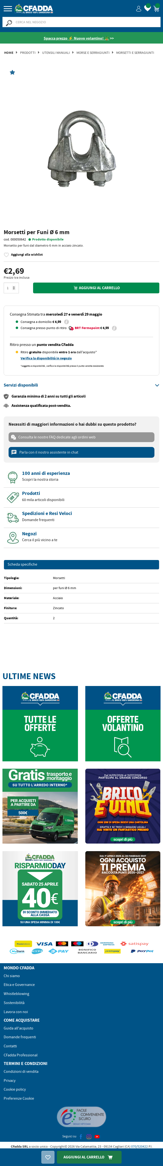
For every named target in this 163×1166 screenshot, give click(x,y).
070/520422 (139, 1146)
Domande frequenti (20, 1037)
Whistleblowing (16, 993)
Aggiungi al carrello (96, 287)
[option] (81, 150)
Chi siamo (12, 975)
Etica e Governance (19, 984)
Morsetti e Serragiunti (135, 52)
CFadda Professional (21, 1055)
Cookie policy (15, 1089)
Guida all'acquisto (18, 1028)
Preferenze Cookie (19, 1098)
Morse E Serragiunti (93, 52)
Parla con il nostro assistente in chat (44, 452)
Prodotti (28, 52)
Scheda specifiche (22, 564)
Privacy (9, 1080)
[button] (139, 8)
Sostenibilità (14, 1002)
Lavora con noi (16, 1011)
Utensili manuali (56, 52)
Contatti (10, 1046)
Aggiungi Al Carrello (89, 1157)
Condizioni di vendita (21, 1071)
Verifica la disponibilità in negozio (46, 358)
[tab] (81, 385)
